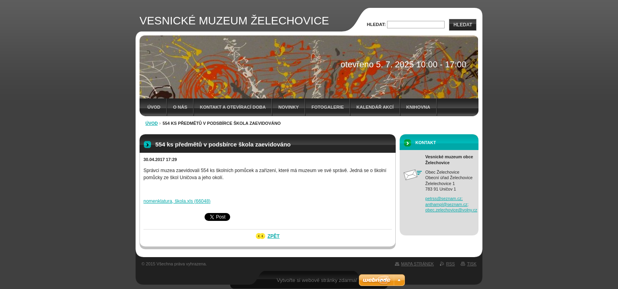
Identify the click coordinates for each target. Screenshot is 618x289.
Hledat (462, 25)
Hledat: (376, 24)
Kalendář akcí (375, 107)
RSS (450, 263)
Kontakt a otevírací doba (233, 107)
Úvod (153, 107)
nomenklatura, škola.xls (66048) (176, 201)
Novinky (288, 107)
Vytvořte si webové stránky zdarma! (317, 280)
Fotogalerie (327, 107)
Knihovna (418, 107)
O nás (180, 107)
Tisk (472, 263)
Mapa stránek (417, 263)
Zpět (274, 236)
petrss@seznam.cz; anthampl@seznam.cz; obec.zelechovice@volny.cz (451, 204)
